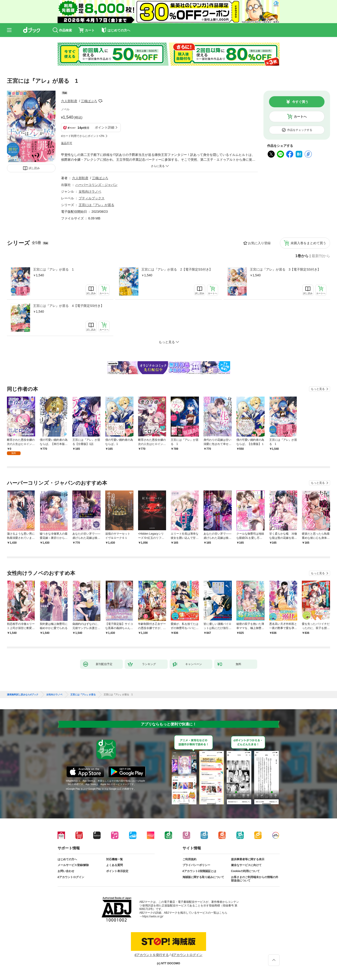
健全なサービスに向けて (246, 865)
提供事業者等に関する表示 (247, 859)
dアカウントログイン (71, 877)
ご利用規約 (189, 859)
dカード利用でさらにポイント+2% (82, 136)
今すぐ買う (300, 102)
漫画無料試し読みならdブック (22, 695)
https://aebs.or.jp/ (152, 916)
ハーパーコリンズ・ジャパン (96, 185)
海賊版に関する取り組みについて (203, 877)
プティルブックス (92, 198)
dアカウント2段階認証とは (199, 871)
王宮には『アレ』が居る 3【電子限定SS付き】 (285, 269)
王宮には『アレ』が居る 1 (53, 269)
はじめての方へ (67, 859)
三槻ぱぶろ (89, 101)
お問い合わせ (66, 871)
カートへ (300, 116)
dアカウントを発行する (152, 955)
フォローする (100, 101)
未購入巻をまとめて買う (308, 243)
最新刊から (321, 256)
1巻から (302, 256)
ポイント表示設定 (117, 871)
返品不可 (66, 143)
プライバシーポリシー (196, 865)
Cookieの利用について (245, 871)
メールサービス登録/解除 (73, 865)
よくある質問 (114, 865)
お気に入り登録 (259, 243)
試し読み (34, 168)
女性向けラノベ (90, 191)
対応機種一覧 (114, 859)
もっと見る (318, 389)
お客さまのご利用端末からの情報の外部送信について (254, 878)
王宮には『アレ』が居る (96, 205)
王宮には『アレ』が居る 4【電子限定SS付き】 (68, 306)
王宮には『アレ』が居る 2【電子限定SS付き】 (176, 269)
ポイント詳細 (104, 127)
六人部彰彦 (69, 101)
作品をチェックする (299, 130)
